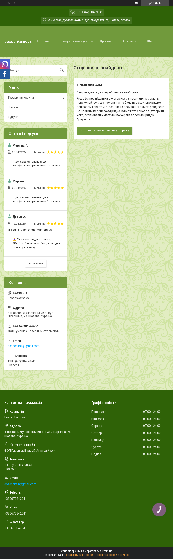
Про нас (106, 41)
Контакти (129, 41)
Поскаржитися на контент (79, 554)
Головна (43, 41)
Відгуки (13, 117)
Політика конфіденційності (113, 554)
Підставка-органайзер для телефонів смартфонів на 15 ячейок (36, 163)
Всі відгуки (36, 263)
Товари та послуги (73, 41)
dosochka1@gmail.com (24, 346)
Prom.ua (107, 551)
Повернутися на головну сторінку (106, 130)
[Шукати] (62, 70)
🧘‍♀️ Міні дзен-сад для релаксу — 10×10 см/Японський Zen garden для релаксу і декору (36, 243)
